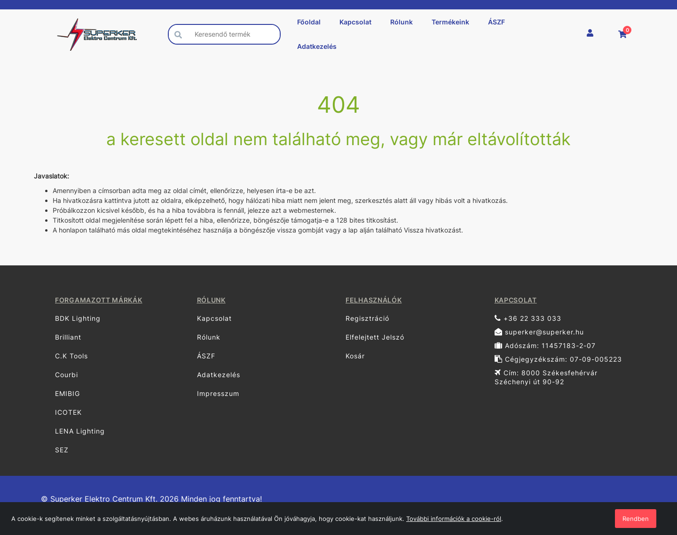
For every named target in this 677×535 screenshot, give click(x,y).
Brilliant (68, 337)
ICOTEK (68, 412)
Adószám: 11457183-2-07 (545, 345)
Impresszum (218, 393)
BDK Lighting (78, 318)
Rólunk (401, 22)
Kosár (355, 356)
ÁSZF (496, 22)
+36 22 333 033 (528, 318)
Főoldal (309, 22)
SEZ (62, 450)
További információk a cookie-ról (453, 518)
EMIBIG (67, 393)
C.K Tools (71, 356)
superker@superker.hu (539, 332)
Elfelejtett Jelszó (375, 337)
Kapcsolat (355, 22)
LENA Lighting (80, 431)
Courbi (66, 375)
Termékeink (450, 22)
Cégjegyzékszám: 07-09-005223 (558, 359)
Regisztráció (367, 318)
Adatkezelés (317, 46)
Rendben (635, 518)
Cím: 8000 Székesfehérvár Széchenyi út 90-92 (546, 377)
